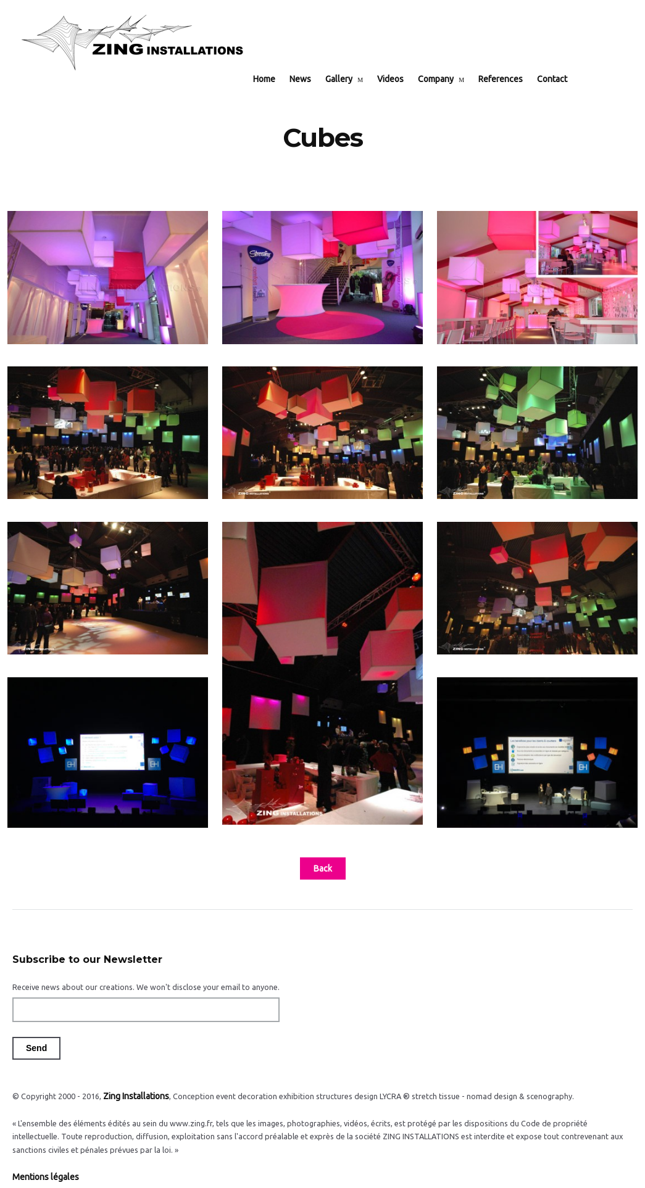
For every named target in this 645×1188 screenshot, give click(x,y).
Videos (399, 38)
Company (445, 38)
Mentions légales (42, 1165)
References (510, 38)
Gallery (348, 38)
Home (273, 38)
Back (323, 860)
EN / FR (604, 38)
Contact (561, 38)
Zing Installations (133, 1087)
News (309, 38)
